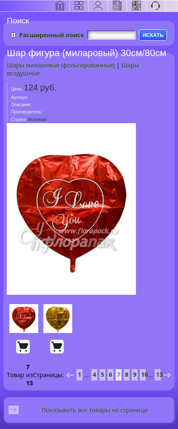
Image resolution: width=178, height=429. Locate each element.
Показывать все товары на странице (95, 410)
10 (144, 374)
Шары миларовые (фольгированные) (61, 65)
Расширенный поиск (51, 35)
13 (159, 374)
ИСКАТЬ (153, 35)
